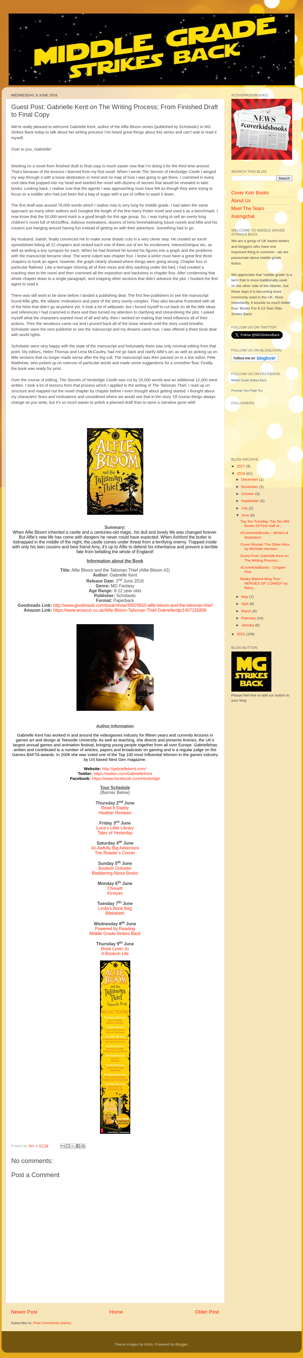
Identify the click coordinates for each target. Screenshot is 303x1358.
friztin (148, 1344)
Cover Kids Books (250, 193)
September (250, 501)
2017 (241, 466)
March (246, 611)
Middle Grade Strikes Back (249, 380)
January (248, 625)
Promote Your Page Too (247, 390)
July (245, 508)
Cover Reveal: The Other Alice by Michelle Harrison (264, 546)
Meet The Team (247, 208)
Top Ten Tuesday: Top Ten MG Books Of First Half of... (264, 523)
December (250, 479)
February (249, 618)
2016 (241, 473)
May (245, 597)
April (245, 604)
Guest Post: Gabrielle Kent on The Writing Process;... (264, 558)
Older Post (207, 1312)
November (250, 487)
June (245, 515)
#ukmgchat (243, 216)
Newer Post (24, 1312)
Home (116, 1312)
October (248, 494)
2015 (241, 634)
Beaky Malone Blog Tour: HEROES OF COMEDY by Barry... (264, 583)
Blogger (181, 1344)
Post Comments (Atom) (52, 1323)
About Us (241, 200)
